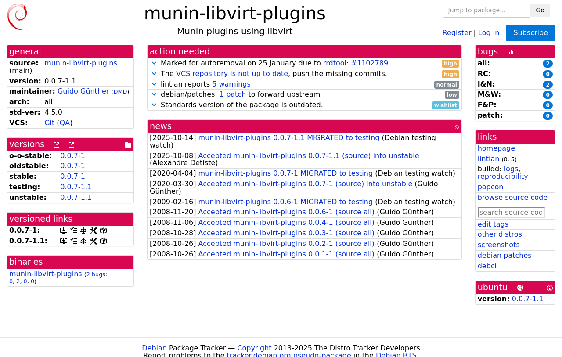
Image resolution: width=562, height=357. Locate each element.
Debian (154, 348)
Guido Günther (83, 91)
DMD (120, 91)
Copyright (254, 348)
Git (49, 123)
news (161, 126)
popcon (491, 187)
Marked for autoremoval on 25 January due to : (304, 63)
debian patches (505, 255)
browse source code (513, 197)
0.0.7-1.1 (76, 187)
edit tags (493, 224)
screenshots (499, 245)
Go (540, 10)
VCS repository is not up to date (232, 73)
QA (65, 123)
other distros (500, 234)
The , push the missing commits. (304, 74)
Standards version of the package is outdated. (304, 105)
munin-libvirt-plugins (80, 63)
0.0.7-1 (72, 155)
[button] (154, 63)
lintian (489, 159)
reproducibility (503, 176)
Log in (488, 32)
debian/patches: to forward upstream (304, 94)
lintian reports (304, 84)
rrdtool (334, 63)
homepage (496, 148)
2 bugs (95, 274)
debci (487, 266)
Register (457, 32)
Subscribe (530, 33)
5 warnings (231, 84)
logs (511, 169)
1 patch (233, 94)
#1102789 (370, 63)
